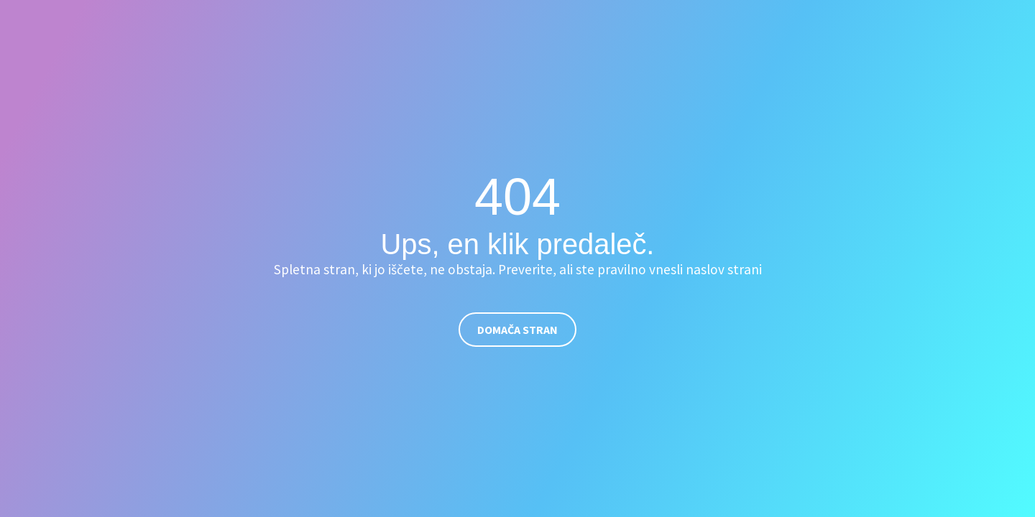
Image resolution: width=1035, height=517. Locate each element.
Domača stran (517, 329)
